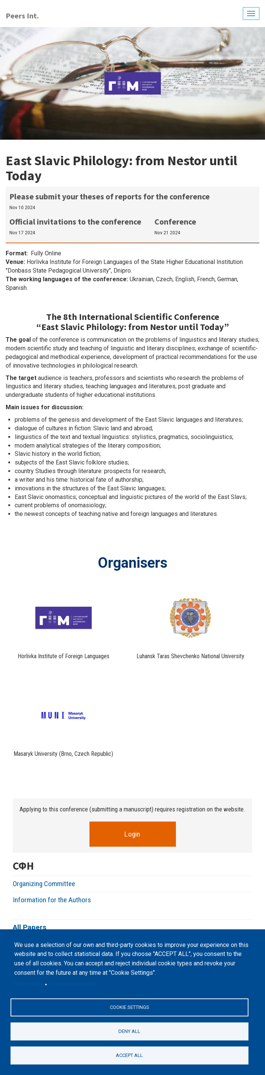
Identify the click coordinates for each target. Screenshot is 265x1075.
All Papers (29, 927)
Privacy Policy (28, 983)
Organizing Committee (44, 883)
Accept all (129, 1055)
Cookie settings (129, 1007)
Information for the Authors (52, 899)
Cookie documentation (73, 983)
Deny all (129, 1031)
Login (132, 833)
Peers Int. (22, 15)
